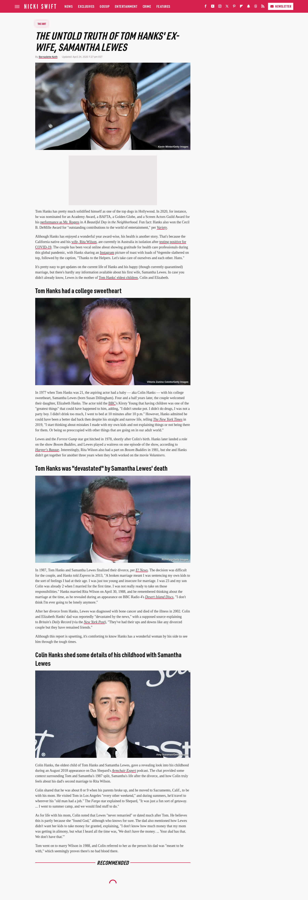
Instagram (107, 253)
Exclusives (86, 6)
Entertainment (126, 6)
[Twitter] (227, 7)
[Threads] (256, 7)
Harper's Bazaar (47, 450)
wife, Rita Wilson (83, 242)
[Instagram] (220, 7)
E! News (142, 570)
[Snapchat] (248, 7)
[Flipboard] (241, 7)
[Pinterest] (234, 7)
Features (163, 6)
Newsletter (280, 6)
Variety (162, 227)
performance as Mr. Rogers (59, 222)
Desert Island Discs (159, 597)
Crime (147, 6)
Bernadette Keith (48, 56)
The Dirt (42, 23)
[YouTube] (213, 7)
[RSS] (263, 7)
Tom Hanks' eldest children (118, 278)
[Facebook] (206, 7)
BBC (112, 403)
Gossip (104, 6)
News (68, 6)
